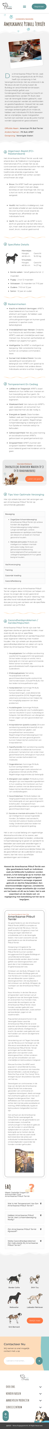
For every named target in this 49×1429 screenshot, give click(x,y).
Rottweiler (14, 1307)
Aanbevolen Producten (17, 1400)
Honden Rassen (13, 1393)
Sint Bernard (14, 1327)
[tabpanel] (24, 539)
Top (5, 1417)
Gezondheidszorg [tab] (13, 581)
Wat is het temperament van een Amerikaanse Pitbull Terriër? (23, 1204)
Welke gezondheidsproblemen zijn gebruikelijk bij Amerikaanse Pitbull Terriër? (23, 1243)
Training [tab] (9, 570)
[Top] (5, 1414)
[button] (24, 6)
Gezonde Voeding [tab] (13, 575)
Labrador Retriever (35, 1307)
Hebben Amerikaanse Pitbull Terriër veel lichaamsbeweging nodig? (22, 1217)
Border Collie (14, 1287)
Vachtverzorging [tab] (13, 564)
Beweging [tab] (10, 514)
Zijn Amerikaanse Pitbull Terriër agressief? (22, 1230)
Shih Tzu (35, 1287)
